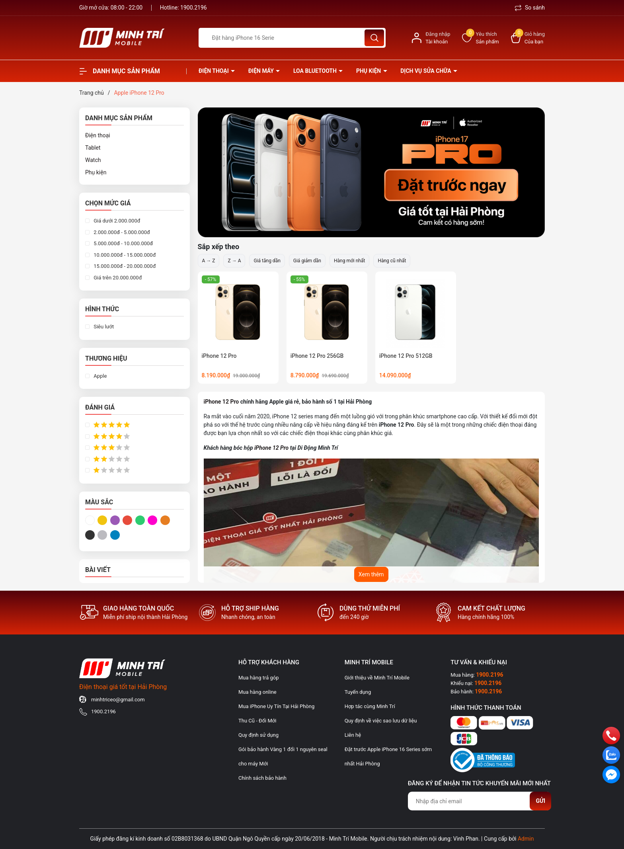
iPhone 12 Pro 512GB (406, 356)
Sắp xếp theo (219, 246)
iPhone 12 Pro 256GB (317, 356)
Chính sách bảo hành (262, 778)
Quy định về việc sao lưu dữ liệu (381, 721)
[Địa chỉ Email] (479, 801)
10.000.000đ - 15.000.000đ (124, 255)
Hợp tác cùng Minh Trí (370, 706)
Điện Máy (261, 71)
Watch (93, 160)
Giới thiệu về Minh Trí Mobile (377, 678)
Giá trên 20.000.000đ (117, 278)
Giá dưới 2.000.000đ (116, 221)
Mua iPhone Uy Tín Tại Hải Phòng (276, 706)
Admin (526, 838)
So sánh (530, 7)
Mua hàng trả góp (258, 678)
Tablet (92, 147)
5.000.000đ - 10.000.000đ (122, 243)
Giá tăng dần (267, 260)
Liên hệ (353, 735)
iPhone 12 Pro (219, 356)
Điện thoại (214, 71)
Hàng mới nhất (349, 260)
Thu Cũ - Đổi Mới (257, 721)
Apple (99, 376)
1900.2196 (193, 7)
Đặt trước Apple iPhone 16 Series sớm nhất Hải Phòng (388, 756)
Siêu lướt (103, 327)
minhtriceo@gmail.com (118, 700)
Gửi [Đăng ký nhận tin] (540, 801)
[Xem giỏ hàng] (528, 38)
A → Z (208, 260)
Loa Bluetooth (315, 71)
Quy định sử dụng (258, 735)
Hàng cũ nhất (392, 260)
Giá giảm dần (307, 260)
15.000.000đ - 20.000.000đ (124, 266)
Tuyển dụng (358, 692)
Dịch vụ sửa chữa (426, 71)
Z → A (234, 260)
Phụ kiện (369, 71)
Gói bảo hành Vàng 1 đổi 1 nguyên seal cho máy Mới (283, 756)
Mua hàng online (257, 692)
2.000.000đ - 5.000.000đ (121, 232)
